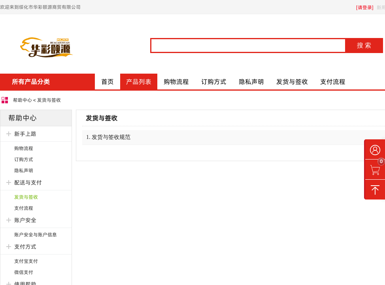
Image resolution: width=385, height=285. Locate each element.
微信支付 (23, 272)
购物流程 (176, 81)
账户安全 (25, 220)
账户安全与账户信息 (35, 234)
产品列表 (138, 81)
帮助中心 (22, 100)
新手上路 (25, 134)
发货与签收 (292, 81)
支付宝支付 (26, 261)
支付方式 (25, 247)
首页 (107, 81)
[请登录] (365, 7)
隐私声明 (251, 81)
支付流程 (332, 81)
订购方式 (213, 81)
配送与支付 (28, 182)
